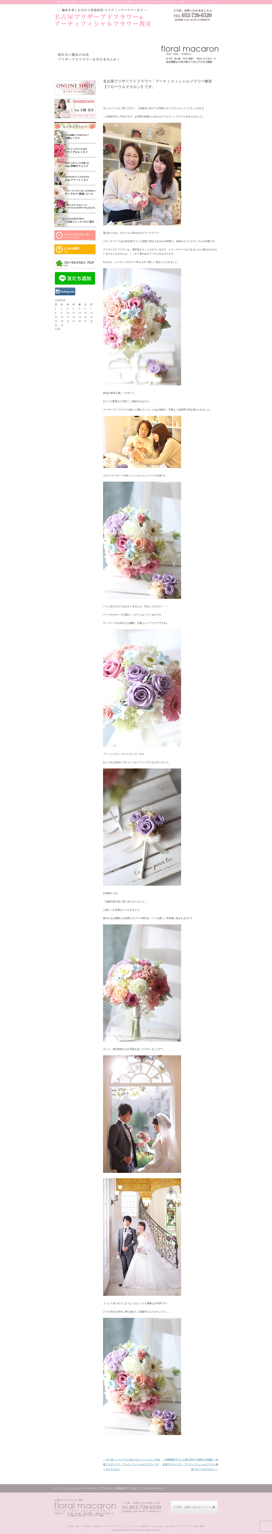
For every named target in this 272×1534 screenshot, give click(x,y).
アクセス (192, 69)
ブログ (176, 69)
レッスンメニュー (86, 69)
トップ (63, 69)
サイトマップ (209, 2)
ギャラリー (108, 69)
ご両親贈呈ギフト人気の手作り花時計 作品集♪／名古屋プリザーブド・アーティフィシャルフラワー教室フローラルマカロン (190, 1464)
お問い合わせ (209, 69)
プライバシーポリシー (153, 1488)
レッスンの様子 (158, 69)
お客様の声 (141, 69)
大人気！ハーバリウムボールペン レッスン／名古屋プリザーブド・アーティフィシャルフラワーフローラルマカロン (131, 1464)
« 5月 (58, 328)
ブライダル (125, 69)
